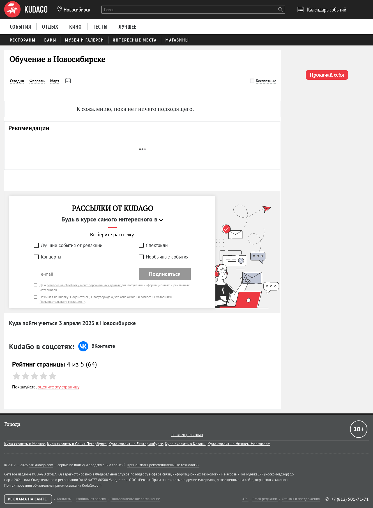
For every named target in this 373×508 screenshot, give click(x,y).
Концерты (51, 257)
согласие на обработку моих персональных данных (84, 285)
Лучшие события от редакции (71, 245)
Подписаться (165, 274)
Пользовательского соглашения (62, 301)
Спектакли (157, 245)
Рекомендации (28, 128)
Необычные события (167, 257)
